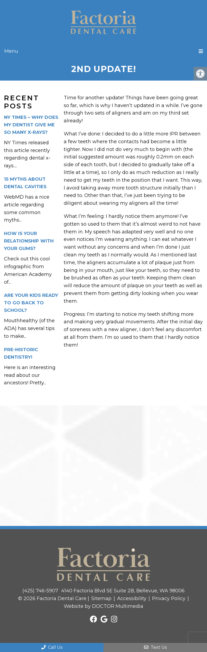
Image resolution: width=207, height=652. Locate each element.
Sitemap (101, 598)
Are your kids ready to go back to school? (31, 303)
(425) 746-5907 (40, 591)
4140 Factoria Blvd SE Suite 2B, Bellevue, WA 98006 (123, 591)
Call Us (51, 647)
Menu (11, 51)
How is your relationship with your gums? (29, 241)
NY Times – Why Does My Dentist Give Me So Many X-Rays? (31, 125)
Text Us (155, 647)
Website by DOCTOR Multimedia (103, 606)
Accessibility (131, 598)
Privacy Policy (168, 598)
